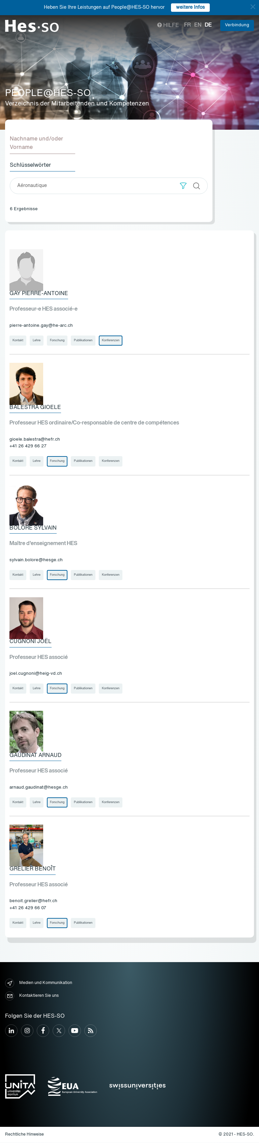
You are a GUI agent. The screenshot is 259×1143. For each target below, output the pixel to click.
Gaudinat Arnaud (35, 756)
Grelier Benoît (32, 869)
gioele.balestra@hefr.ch (34, 439)
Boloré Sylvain (33, 528)
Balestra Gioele (35, 407)
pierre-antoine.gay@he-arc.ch (41, 325)
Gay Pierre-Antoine (38, 293)
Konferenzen (110, 340)
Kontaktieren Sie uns (32, 996)
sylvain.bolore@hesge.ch (36, 560)
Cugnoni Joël (30, 642)
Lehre (36, 340)
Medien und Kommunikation (38, 983)
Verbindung (237, 25)
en (197, 25)
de (208, 25)
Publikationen (83, 340)
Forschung (57, 340)
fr (187, 25)
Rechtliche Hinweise (24, 1135)
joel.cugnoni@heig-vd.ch (35, 674)
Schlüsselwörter (30, 165)
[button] (183, 185)
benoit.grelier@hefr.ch (33, 901)
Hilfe (168, 25)
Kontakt (17, 340)
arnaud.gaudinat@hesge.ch (38, 788)
